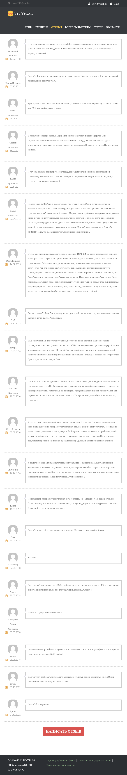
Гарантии (41, 27)
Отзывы (56, 27)
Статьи (98, 27)
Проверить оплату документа (60, 765)
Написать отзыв (63, 731)
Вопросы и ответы (78, 27)
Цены (28, 27)
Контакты (113, 27)
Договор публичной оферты (61, 760)
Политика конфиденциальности (95, 760)
